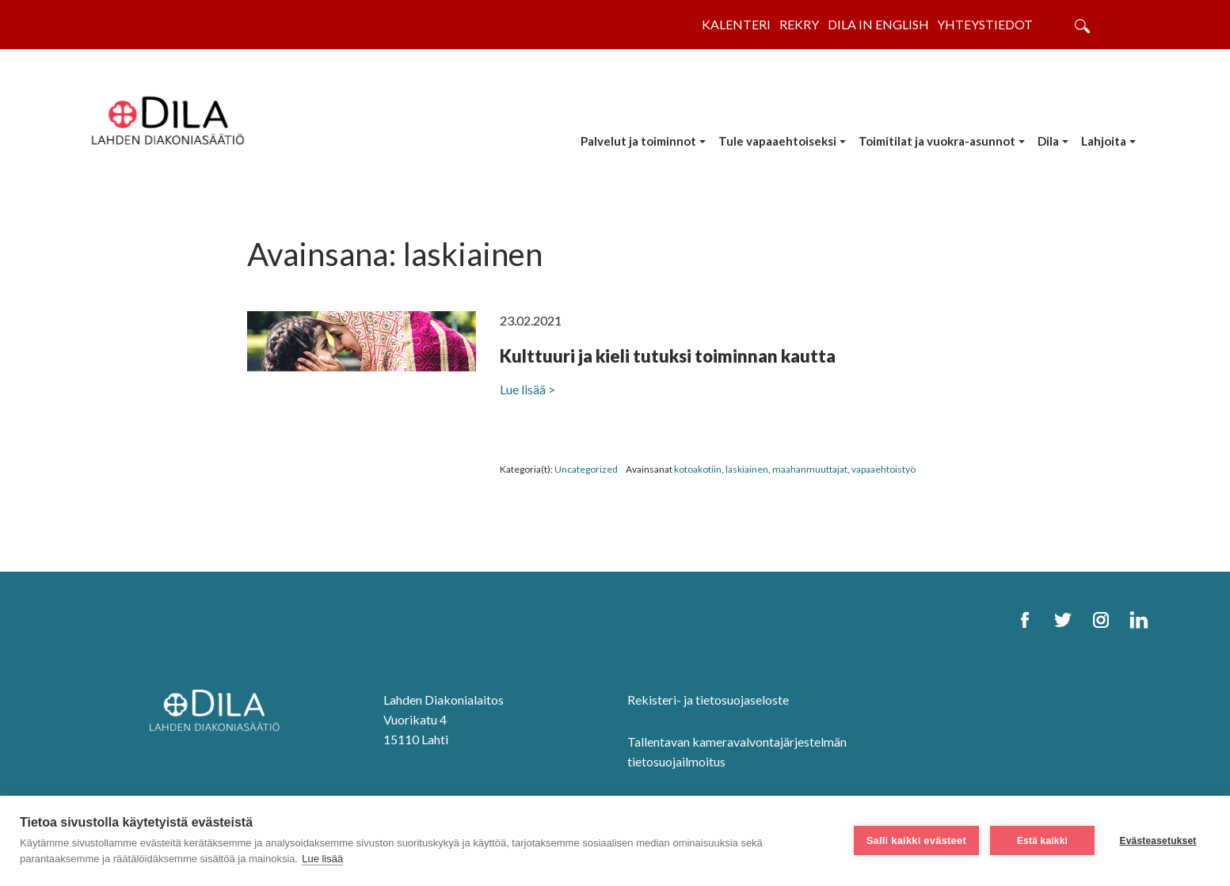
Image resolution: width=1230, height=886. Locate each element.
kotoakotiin (698, 469)
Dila (1048, 141)
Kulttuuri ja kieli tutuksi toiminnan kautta (668, 356)
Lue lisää (322, 859)
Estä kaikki (1042, 840)
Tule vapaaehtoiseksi (777, 141)
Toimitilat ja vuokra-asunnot (937, 141)
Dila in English (878, 24)
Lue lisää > (527, 389)
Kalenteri (736, 24)
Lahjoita (1103, 141)
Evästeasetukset (1157, 840)
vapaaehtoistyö (883, 469)
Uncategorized (586, 469)
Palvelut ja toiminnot (638, 141)
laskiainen (746, 469)
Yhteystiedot (985, 24)
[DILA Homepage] (219, 712)
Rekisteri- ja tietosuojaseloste (708, 699)
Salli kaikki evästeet (916, 840)
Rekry (799, 24)
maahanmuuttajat (809, 469)
